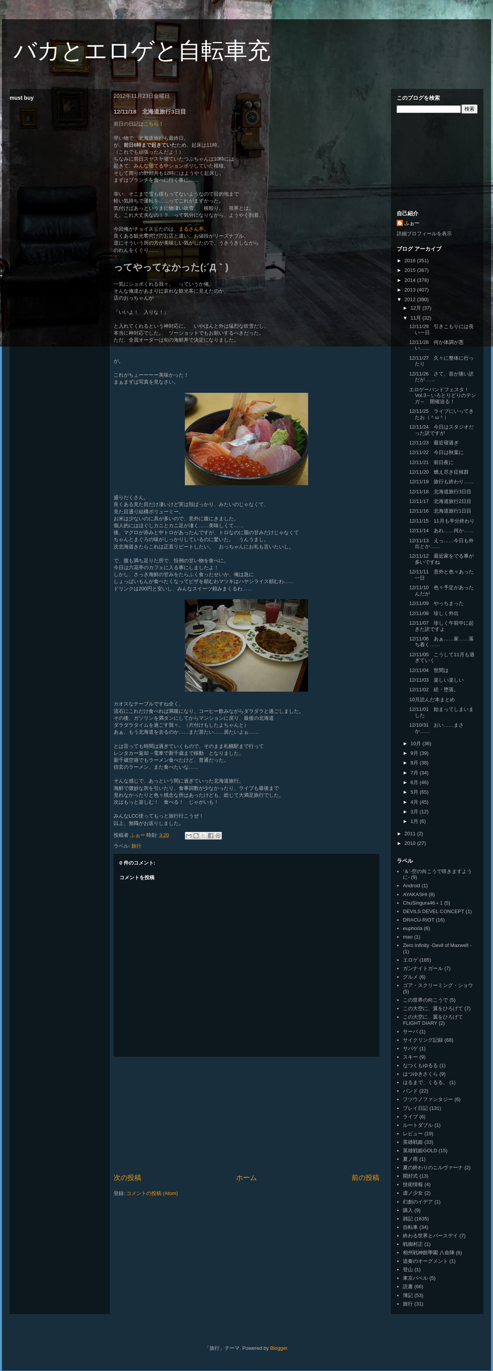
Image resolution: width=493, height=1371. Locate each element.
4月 (415, 802)
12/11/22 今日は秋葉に (436, 452)
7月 (415, 773)
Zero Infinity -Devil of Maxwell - (437, 945)
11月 (417, 318)
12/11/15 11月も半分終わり (441, 521)
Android (411, 885)
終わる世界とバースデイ (430, 1236)
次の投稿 (127, 1178)
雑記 (408, 1219)
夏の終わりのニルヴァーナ (433, 1167)
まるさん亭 (191, 229)
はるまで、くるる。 (425, 1082)
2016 (410, 260)
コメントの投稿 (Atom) (152, 1193)
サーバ (410, 1031)
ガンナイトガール (423, 968)
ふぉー (411, 223)
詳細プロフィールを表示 (424, 233)
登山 (408, 1269)
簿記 (408, 1295)
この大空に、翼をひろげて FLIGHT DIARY (433, 1020)
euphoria (413, 928)
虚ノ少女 (413, 1193)
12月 (417, 308)
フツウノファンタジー (428, 1099)
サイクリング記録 (423, 1040)
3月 (415, 812)
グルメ (410, 977)
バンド (410, 1091)
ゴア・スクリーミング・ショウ (438, 985)
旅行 (136, 846)
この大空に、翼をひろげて (433, 1008)
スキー (410, 1057)
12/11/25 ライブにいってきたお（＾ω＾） (441, 414)
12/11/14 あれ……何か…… (441, 530)
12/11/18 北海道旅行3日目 (440, 491)
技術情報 (413, 1184)
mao (408, 937)
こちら (151, 124)
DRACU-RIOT (418, 920)
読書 (408, 1286)
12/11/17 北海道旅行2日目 (440, 501)
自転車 (410, 1227)
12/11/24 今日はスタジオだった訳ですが (441, 430)
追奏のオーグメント (425, 1261)
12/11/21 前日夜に (431, 462)
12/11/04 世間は (429, 670)
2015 (410, 270)
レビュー (413, 1133)
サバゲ (410, 1048)
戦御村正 (413, 1244)
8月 (415, 763)
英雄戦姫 (413, 1142)
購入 (408, 1210)
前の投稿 (365, 1178)
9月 (415, 753)
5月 (415, 792)
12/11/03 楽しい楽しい (436, 680)
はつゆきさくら (420, 1074)
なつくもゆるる (420, 1065)
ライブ (410, 1117)
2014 (410, 280)
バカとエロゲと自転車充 (141, 51)
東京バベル (415, 1278)
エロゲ (410, 960)
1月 (415, 821)
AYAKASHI (415, 894)
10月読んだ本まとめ (431, 699)
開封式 (410, 1176)
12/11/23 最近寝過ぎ (434, 443)
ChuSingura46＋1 (423, 903)
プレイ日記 (415, 1108)
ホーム (246, 1178)
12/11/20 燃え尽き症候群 (439, 472)
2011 (410, 833)
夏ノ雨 (410, 1159)
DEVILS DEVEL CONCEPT (433, 911)
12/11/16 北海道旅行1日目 (440, 511)
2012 (410, 299)
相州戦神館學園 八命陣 (428, 1252)
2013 (410, 290)
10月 (417, 743)
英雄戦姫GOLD (420, 1150)
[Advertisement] (246, 1115)
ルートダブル (418, 1125)
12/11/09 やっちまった (436, 603)
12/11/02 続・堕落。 (434, 689)
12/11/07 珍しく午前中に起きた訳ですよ (441, 626)
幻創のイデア (418, 1202)
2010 (410, 843)
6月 (415, 782)
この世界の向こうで (425, 1000)
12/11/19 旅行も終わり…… (441, 481)
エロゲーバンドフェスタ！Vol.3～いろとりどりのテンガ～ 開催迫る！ (442, 395)
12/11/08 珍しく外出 (434, 613)
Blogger (278, 1348)
